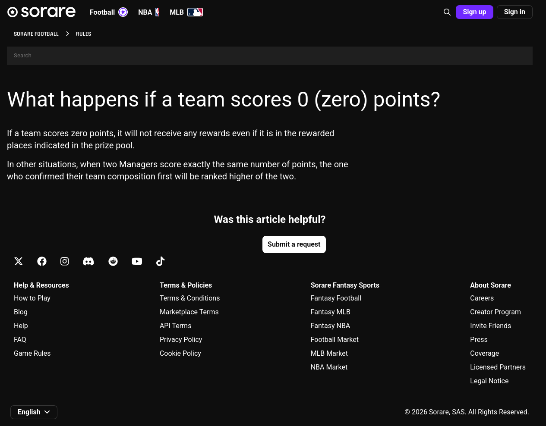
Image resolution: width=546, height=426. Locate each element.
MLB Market (329, 353)
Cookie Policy (180, 353)
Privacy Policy (181, 339)
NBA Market (329, 367)
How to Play (32, 298)
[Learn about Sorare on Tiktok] (160, 262)
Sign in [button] (514, 12)
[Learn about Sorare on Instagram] (64, 262)
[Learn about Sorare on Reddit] (113, 262)
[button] (447, 12)
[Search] (270, 56)
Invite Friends (490, 326)
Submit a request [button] (294, 244)
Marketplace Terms (189, 312)
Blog (21, 312)
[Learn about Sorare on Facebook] (42, 262)
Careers (482, 298)
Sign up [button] (474, 12)
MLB (186, 12)
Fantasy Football (336, 298)
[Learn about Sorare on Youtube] (137, 262)
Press (478, 339)
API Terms (176, 326)
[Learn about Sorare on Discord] (88, 262)
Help (21, 326)
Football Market (335, 339)
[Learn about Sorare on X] (18, 262)
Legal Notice (489, 381)
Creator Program (495, 312)
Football (109, 12)
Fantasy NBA (330, 326)
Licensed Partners (498, 367)
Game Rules (32, 353)
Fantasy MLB (330, 312)
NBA (148, 12)
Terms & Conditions (190, 298)
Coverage (484, 353)
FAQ (20, 339)
